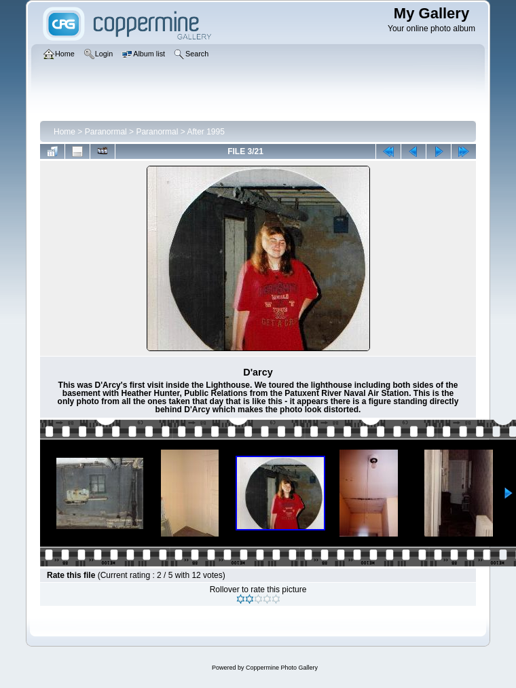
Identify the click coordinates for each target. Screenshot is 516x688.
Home (64, 132)
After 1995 (205, 132)
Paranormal (106, 132)
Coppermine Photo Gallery (282, 667)
